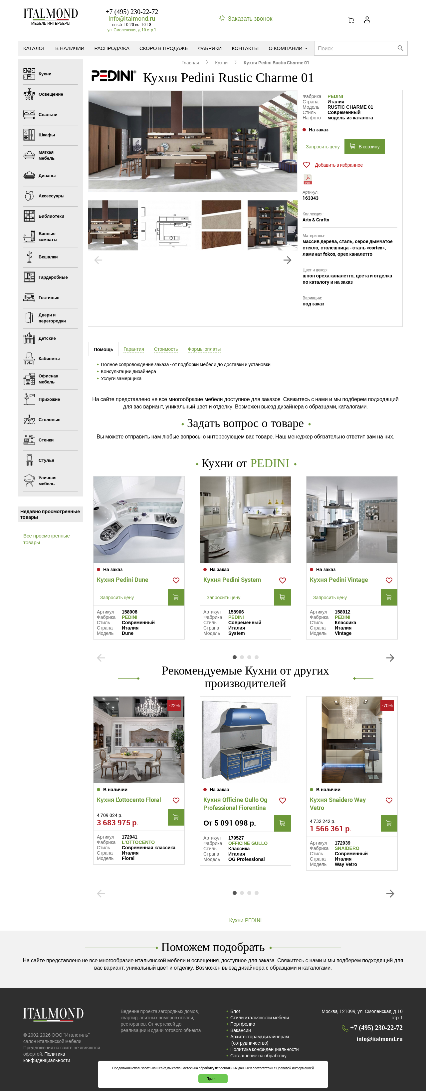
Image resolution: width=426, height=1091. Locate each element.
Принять (212, 1078)
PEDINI (335, 96)
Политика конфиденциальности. (47, 1057)
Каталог (34, 48)
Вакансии (240, 1030)
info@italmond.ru (131, 18)
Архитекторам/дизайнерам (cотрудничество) (259, 1039)
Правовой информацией (295, 1068)
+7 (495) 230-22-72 (132, 11)
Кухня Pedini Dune (122, 580)
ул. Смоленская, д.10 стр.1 (131, 29)
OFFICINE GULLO (248, 843)
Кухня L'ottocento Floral (129, 800)
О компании (288, 48)
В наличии (69, 48)
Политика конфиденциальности (264, 1049)
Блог (235, 1011)
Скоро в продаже (163, 48)
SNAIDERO (347, 848)
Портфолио (242, 1024)
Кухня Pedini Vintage (339, 580)
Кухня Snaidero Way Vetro (338, 804)
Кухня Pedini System (232, 580)
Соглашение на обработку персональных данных (258, 1058)
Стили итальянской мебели (259, 1017)
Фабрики (210, 48)
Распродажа (112, 48)
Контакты (245, 48)
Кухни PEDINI (245, 920)
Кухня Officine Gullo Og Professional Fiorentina (235, 804)
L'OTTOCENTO (138, 842)
